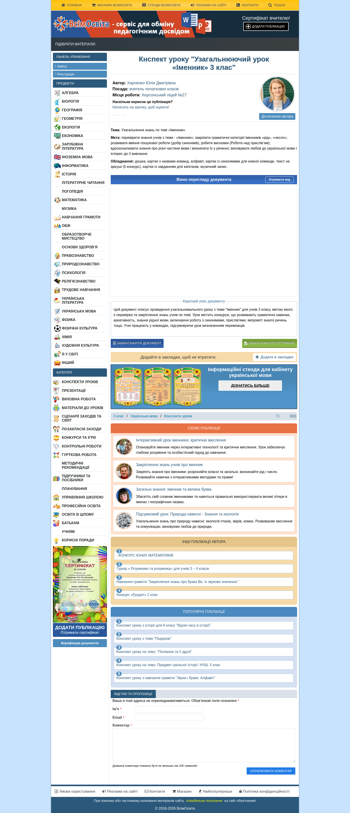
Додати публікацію (268, 26)
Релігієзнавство (79, 281)
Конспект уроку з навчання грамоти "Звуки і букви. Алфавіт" (165, 678)
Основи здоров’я (80, 247)
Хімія (67, 337)
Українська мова (79, 311)
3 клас (118, 416)
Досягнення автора (277, 116)
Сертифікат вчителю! (266, 18)
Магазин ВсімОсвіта (112, 5)
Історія (69, 174)
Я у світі (70, 354)
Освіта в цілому (78, 514)
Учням (68, 532)
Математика (74, 200)
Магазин (182, 791)
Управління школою (82, 497)
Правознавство (78, 256)
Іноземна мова (77, 157)
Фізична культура (80, 328)
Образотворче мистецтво (77, 236)
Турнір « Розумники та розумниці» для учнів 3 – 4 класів (163, 568)
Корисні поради (78, 540)
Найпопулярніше (215, 791)
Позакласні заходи (81, 429)
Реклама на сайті (208, 5)
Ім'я (116, 709)
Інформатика (75, 166)
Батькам (70, 523)
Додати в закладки (274, 357)
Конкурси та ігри (79, 437)
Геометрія (72, 118)
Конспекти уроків (80, 382)
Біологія (70, 101)
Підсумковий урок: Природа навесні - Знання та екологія (187, 514)
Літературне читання (83, 183)
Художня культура (80, 345)
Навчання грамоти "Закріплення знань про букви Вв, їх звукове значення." (178, 582)
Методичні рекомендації (75, 465)
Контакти (247, 5)
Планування (74, 489)
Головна (71, 5)
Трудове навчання (81, 290)
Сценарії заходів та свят (81, 418)
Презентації (73, 391)
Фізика (68, 320)
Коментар (122, 725)
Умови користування (75, 791)
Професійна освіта (81, 506)
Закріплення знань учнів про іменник (169, 464)
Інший (68, 363)
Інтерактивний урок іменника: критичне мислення (181, 440)
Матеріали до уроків (82, 408)
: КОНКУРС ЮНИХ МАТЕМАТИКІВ (145, 555)
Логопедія (72, 191)
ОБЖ (66, 226)
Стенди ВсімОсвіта (161, 5)
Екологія (71, 127)
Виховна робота (79, 399)
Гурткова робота (79, 455)
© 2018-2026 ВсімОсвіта (175, 808)
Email (118, 717)
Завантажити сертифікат (269, 343)
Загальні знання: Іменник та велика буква (173, 489)
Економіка (72, 136)
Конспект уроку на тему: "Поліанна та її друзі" (154, 652)
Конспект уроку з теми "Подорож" (143, 638)
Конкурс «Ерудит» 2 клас (137, 595)
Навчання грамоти (81, 217)
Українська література (73, 300)
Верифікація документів (80, 643)
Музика (69, 209)
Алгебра (70, 93)
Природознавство (81, 264)
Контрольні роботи (81, 446)
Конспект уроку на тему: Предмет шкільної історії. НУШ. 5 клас (168, 665)
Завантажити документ (137, 343)
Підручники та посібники (76, 478)
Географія (72, 110)
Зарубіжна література (72, 146)
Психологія (73, 273)
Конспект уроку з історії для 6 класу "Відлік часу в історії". (164, 625)
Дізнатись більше (250, 386)
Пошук (276, 5)
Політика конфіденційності (264, 791)
